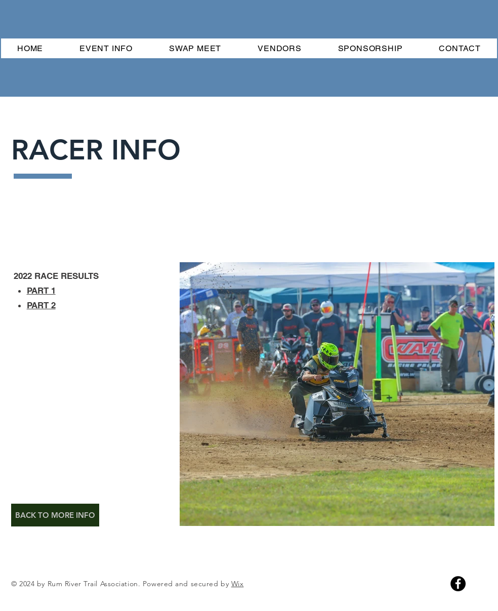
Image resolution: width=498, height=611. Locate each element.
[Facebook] (458, 583)
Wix (237, 583)
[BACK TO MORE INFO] (55, 515)
